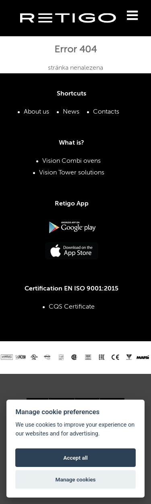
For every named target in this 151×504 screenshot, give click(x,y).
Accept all (75, 457)
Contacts (106, 112)
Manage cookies (75, 479)
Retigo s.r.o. (74, 30)
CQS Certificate (72, 307)
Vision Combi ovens (71, 161)
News (71, 112)
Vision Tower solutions (71, 173)
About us (36, 112)
